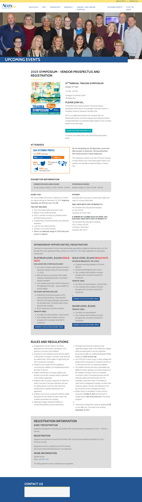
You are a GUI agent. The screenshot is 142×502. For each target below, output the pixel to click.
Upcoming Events (114, 7)
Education (33, 7)
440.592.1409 (44, 459)
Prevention (55, 7)
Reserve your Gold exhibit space (86, 299)
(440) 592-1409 (75, 251)
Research (68, 7)
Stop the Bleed (130, 8)
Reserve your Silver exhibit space (86, 325)
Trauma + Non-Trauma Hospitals (86, 8)
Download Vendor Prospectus (79, 131)
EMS (43, 7)
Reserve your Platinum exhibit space (49, 327)
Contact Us (133, 1)
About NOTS (121, 1)
